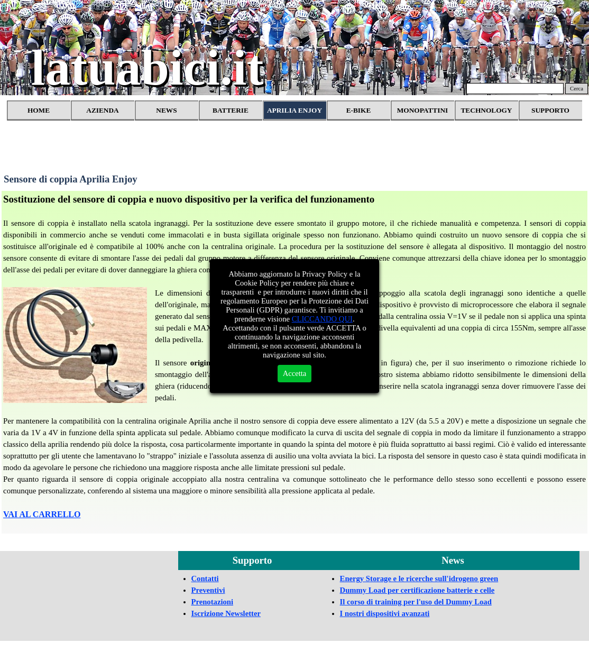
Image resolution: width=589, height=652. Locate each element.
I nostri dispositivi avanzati (385, 613)
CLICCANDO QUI (322, 319)
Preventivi (208, 590)
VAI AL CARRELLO (41, 514)
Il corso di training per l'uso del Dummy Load (416, 602)
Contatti (205, 578)
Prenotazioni (212, 602)
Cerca (576, 88)
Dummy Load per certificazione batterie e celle (417, 590)
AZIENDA (102, 110)
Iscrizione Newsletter (226, 613)
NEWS (166, 110)
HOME (38, 110)
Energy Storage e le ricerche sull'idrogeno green (419, 578)
